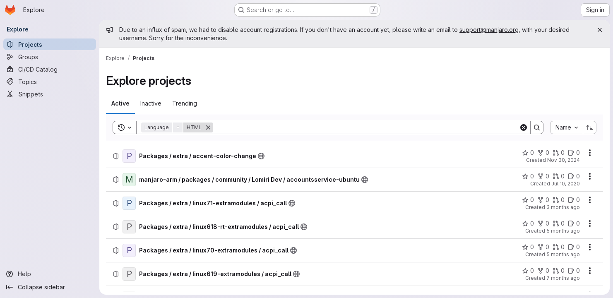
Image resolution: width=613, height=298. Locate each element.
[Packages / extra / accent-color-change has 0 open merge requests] (559, 152)
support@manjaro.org (489, 29)
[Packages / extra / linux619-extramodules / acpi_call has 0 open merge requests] (559, 270)
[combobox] (566, 127)
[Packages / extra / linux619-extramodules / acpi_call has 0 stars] (528, 270)
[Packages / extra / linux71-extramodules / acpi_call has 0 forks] (543, 200)
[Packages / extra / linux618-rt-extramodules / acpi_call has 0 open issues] (574, 223)
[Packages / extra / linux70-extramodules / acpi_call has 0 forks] (543, 247)
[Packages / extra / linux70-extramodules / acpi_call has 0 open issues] (574, 247)
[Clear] (524, 127)
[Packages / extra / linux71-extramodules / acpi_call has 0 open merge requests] (559, 200)
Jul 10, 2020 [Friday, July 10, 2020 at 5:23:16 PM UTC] (565, 183)
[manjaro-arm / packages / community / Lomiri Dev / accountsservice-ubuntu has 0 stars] (528, 176)
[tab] (120, 103)
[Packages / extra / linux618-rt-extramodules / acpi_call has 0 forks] (543, 223)
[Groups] (49, 56)
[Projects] (49, 44)
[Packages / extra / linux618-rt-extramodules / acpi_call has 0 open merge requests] (559, 223)
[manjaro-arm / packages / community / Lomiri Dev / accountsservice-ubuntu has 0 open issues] (574, 176)
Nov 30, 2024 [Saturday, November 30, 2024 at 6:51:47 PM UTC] (563, 160)
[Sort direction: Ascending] (589, 127)
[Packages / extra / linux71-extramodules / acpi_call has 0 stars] (528, 200)
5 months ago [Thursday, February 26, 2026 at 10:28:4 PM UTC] (563, 231)
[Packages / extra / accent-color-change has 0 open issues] (574, 152)
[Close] (600, 30)
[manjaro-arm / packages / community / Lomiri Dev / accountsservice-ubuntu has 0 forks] (543, 176)
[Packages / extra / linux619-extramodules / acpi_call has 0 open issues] (574, 270)
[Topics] (49, 81)
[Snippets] (49, 94)
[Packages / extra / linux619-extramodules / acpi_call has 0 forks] (543, 270)
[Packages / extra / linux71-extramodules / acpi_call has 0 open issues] (574, 200)
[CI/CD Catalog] (49, 69)
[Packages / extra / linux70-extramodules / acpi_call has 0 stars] (528, 247)
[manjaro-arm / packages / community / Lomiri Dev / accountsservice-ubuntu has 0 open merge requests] (559, 176)
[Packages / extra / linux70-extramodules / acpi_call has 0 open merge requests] (559, 247)
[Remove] (208, 127)
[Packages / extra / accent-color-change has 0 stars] (528, 152)
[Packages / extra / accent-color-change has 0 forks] (543, 152)
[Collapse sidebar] (49, 287)
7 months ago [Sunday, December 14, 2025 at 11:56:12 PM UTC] (563, 278)
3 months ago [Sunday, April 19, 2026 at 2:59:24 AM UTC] (563, 207)
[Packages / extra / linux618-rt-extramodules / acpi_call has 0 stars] (528, 223)
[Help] (49, 274)
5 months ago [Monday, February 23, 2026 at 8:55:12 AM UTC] (563, 254)
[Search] (366, 127)
